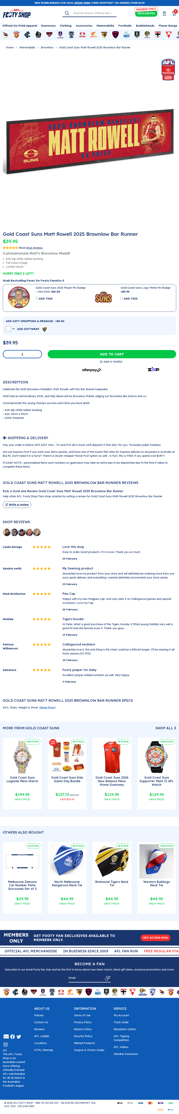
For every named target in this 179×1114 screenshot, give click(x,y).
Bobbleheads (145, 25)
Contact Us (41, 1022)
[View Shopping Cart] (171, 13)
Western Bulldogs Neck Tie (156, 883)
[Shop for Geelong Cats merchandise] (71, 34)
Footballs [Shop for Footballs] (125, 25)
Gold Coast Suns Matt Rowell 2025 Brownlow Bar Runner (94, 47)
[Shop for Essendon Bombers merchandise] (49, 34)
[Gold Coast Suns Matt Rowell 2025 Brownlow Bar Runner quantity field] (22, 354)
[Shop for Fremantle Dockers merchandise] (60, 34)
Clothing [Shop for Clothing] (65, 25)
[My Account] (162, 13)
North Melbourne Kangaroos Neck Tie (67, 883)
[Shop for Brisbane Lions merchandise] (16, 34)
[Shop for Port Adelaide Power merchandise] (137, 34)
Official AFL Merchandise (84, 951)
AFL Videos (121, 1047)
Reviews (39, 1029)
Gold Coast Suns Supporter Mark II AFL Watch (157, 781)
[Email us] (6, 1036)
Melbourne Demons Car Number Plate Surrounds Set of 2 (22, 885)
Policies (39, 1015)
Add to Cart (112, 354)
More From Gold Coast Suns (31, 728)
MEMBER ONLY (146, 9)
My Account (121, 1015)
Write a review (17, 504)
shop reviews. (34, 247)
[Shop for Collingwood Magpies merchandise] (38, 34)
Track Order (121, 1022)
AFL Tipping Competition (121, 1038)
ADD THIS (46, 298)
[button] (111, 361)
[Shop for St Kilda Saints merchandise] (157, 34)
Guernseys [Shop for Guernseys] (48, 25)
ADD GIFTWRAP (30, 329)
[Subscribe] (107, 978)
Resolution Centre (125, 1029)
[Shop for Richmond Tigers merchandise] (147, 34)
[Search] (66, 13)
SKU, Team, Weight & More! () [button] (29, 707)
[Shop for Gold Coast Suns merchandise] (82, 34)
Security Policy (83, 1036)
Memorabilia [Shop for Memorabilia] (105, 25)
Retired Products (84, 1043)
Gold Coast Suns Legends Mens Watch (22, 779)
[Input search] (94, 13)
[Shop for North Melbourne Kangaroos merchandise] (126, 34)
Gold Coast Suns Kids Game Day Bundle (67, 779)
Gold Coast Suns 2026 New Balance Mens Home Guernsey (112, 781)
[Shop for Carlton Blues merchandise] (27, 34)
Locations (40, 1043)
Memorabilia (27, 47)
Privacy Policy (83, 1022)
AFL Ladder (41, 1036)
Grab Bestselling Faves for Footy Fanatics (33, 280)
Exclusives (146, 13)
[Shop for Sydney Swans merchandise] (168, 34)
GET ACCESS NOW (155, 937)
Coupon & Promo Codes (89, 1050)
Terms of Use (82, 1015)
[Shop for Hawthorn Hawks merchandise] (104, 34)
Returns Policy (83, 1029)
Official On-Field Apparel (19, 25)
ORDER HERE (82, 2)
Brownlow (47, 47)
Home (10, 47)
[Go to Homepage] (17, 13)
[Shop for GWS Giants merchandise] (93, 34)
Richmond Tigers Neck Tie (111, 883)
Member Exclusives (126, 1054)
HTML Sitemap (43, 1050)
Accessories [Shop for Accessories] (84, 25)
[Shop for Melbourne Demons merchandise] (115, 34)
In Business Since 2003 (138, 951)
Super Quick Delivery (30, 951)
